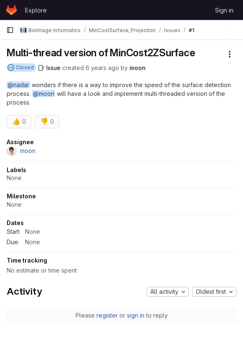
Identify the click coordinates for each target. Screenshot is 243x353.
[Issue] (49, 67)
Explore (36, 10)
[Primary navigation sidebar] (10, 30)
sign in (135, 315)
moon (137, 67)
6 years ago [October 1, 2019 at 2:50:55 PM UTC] (102, 67)
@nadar (18, 84)
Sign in (224, 10)
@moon (43, 93)
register (107, 315)
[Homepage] (11, 10)
